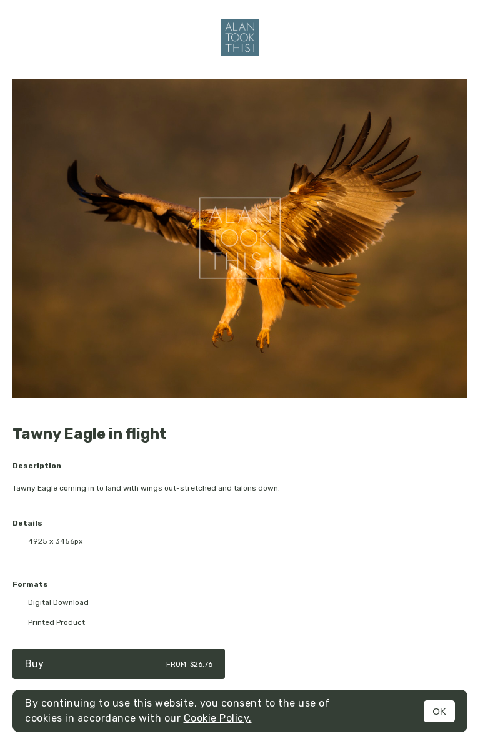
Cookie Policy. (218, 718)
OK (439, 711)
